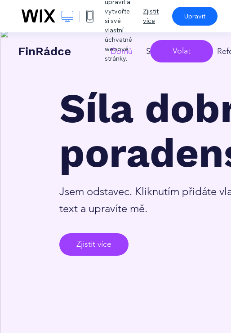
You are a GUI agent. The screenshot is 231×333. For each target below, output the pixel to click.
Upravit (194, 16)
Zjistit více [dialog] (151, 16)
